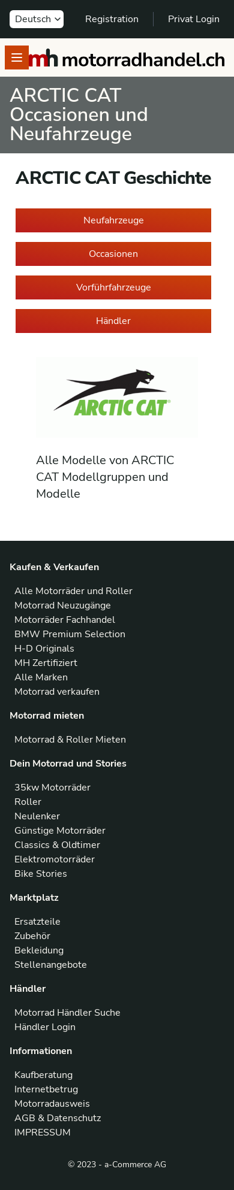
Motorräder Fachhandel (64, 619)
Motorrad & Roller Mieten (70, 739)
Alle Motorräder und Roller (73, 591)
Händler (113, 321)
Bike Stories (40, 873)
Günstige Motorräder (60, 830)
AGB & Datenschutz (57, 1118)
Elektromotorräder (54, 859)
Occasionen (113, 254)
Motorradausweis (52, 1103)
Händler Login (45, 1027)
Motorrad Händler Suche (67, 1012)
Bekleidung (39, 950)
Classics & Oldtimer (57, 845)
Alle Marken (41, 677)
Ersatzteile (37, 921)
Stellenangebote (50, 964)
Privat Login (194, 19)
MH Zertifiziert (45, 663)
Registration (112, 19)
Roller (27, 802)
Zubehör (32, 936)
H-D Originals (44, 648)
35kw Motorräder (52, 787)
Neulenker (37, 816)
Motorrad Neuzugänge (62, 605)
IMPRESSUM (42, 1132)
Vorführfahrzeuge (113, 287)
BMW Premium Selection (69, 634)
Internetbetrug (46, 1089)
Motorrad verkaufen (57, 691)
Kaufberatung (43, 1075)
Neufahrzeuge (113, 220)
